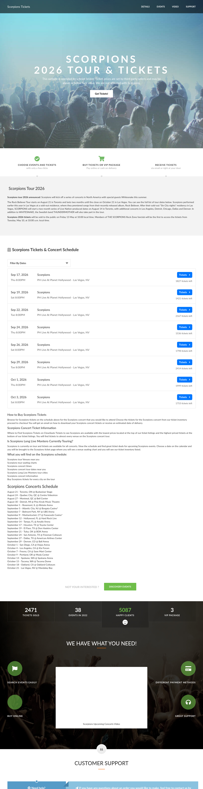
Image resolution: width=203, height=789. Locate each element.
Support (191, 6)
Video (175, 6)
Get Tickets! (101, 93)
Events (161, 6)
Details (145, 6)
